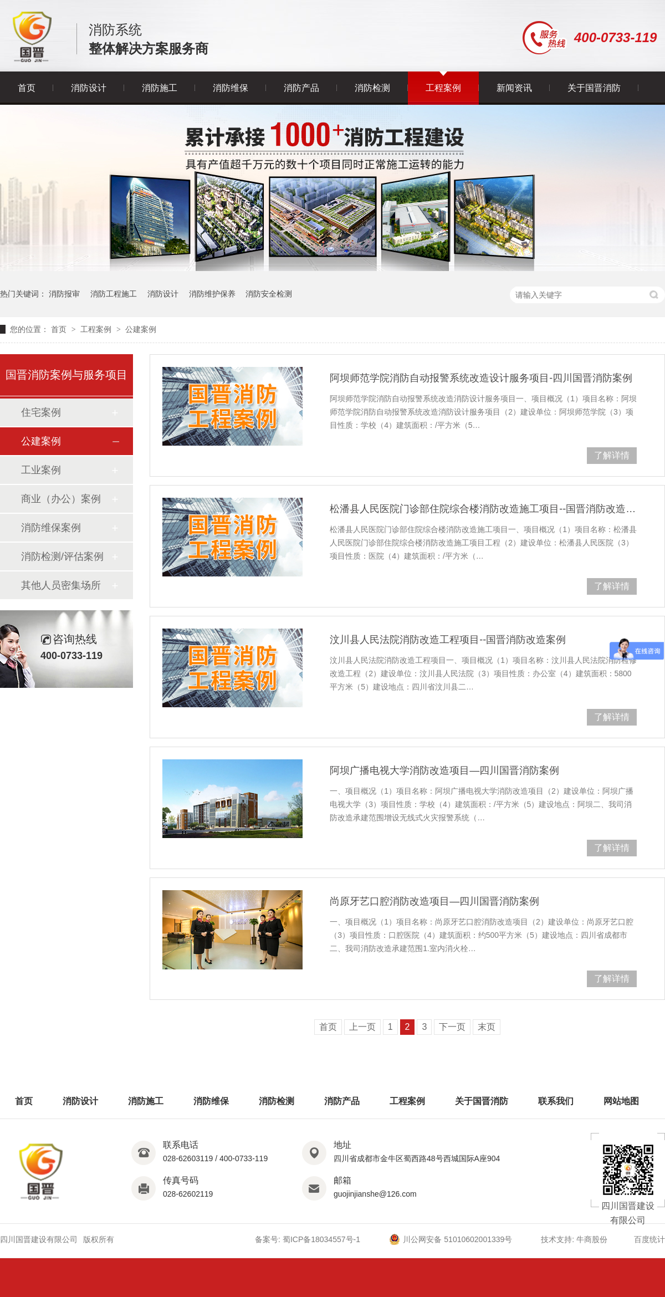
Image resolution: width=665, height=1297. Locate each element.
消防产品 (301, 88)
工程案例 (443, 88)
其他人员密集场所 (61, 585)
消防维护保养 (212, 293)
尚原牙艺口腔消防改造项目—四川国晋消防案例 (434, 901)
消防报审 (64, 293)
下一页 (452, 1027)
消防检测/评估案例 (62, 556)
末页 (486, 1027)
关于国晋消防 (594, 88)
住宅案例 (41, 412)
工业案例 (41, 470)
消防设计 (88, 88)
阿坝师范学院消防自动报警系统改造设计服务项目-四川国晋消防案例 (481, 378)
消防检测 (372, 88)
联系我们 (556, 1101)
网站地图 (621, 1101)
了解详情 (612, 455)
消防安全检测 (268, 293)
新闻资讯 (514, 88)
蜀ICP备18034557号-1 (321, 1239)
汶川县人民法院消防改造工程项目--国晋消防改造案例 (448, 639)
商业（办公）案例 (61, 498)
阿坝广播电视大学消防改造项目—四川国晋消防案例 (444, 770)
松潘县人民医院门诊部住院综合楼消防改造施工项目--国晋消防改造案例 (483, 508)
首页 (26, 88)
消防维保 (230, 88)
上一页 (362, 1027)
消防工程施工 (113, 293)
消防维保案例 (51, 527)
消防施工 (159, 88)
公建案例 (140, 329)
